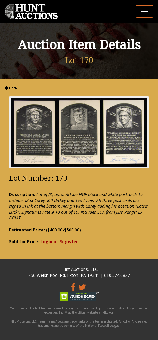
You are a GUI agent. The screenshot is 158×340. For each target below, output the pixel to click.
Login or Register (59, 241)
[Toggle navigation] (144, 11)
